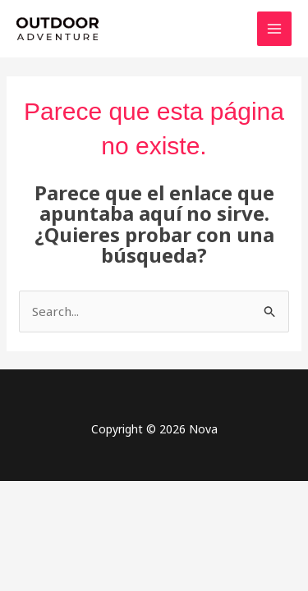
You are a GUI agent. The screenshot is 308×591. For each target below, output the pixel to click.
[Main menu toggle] (274, 29)
